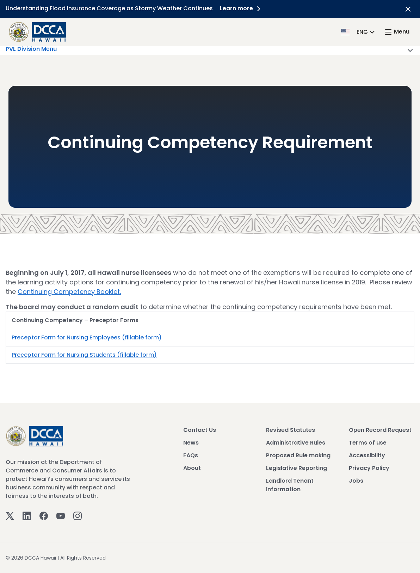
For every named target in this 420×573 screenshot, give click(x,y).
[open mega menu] (397, 32)
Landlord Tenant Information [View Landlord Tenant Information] (290, 485)
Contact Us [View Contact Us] (199, 430)
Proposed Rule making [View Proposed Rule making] (298, 455)
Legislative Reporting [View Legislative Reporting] (296, 468)
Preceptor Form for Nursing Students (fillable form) (84, 355)
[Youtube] (60, 516)
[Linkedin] (27, 516)
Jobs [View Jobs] (356, 481)
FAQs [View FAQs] (190, 455)
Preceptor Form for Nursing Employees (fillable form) (87, 337)
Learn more (241, 8)
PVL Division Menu (210, 50)
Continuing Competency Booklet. (69, 291)
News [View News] (191, 443)
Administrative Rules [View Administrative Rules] (295, 443)
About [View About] (192, 468)
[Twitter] (10, 516)
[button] (358, 32)
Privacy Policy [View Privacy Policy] (369, 468)
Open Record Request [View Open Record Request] (380, 430)
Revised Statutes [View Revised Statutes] (290, 430)
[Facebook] (43, 516)
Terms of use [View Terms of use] (368, 443)
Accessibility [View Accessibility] (367, 455)
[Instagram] (77, 516)
